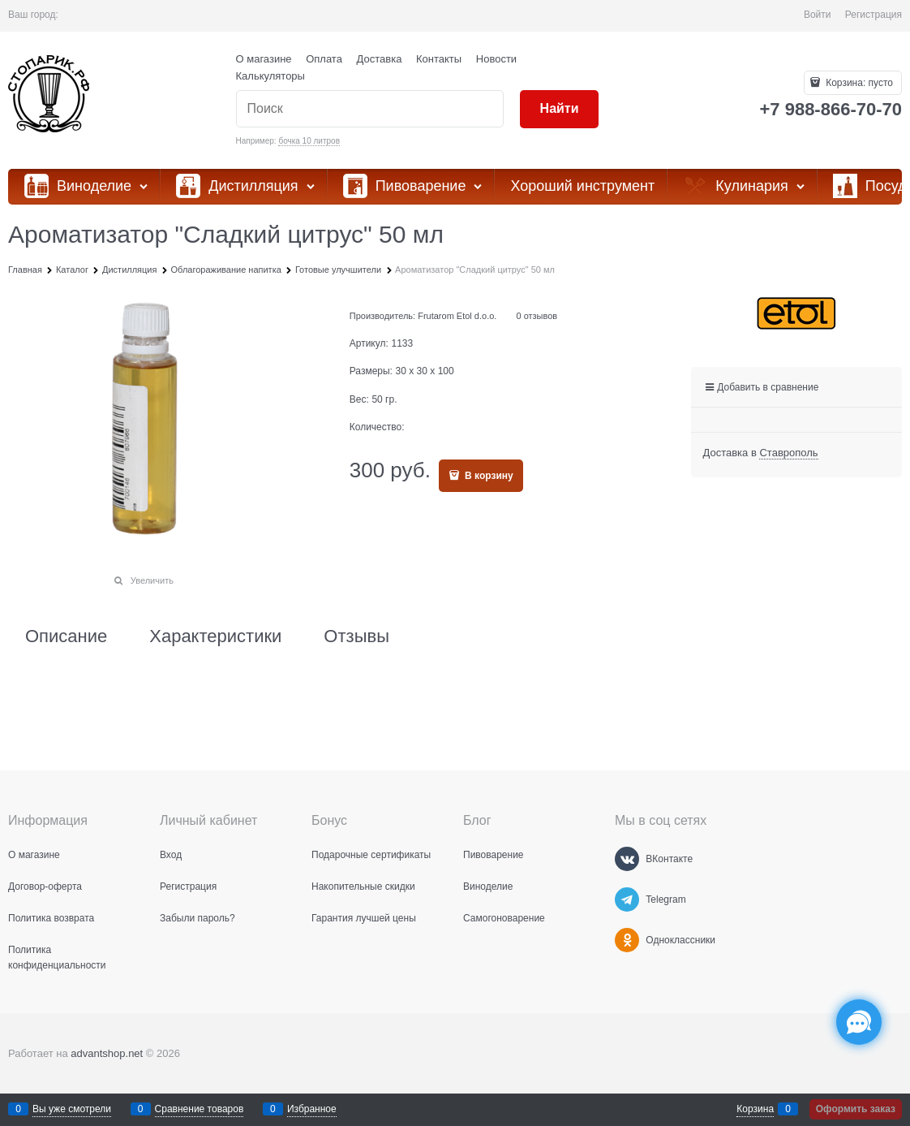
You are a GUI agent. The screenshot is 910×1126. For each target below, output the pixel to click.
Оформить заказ (855, 1109)
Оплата (324, 59)
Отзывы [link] (356, 636)
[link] (788, 453)
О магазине (264, 59)
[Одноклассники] (627, 940)
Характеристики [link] (215, 636)
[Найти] (559, 109)
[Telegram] (627, 899)
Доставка (379, 59)
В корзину (487, 475)
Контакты (438, 59)
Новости (496, 59)
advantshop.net (107, 1053)
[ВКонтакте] (627, 859)
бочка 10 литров (309, 140)
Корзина (755, 1108)
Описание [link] (66, 636)
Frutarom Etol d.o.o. (457, 316)
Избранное (312, 1108)
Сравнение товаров (199, 1108)
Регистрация (873, 14)
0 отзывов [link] (536, 316)
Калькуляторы (270, 76)
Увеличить (152, 580)
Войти (817, 14)
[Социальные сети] (859, 1022)
